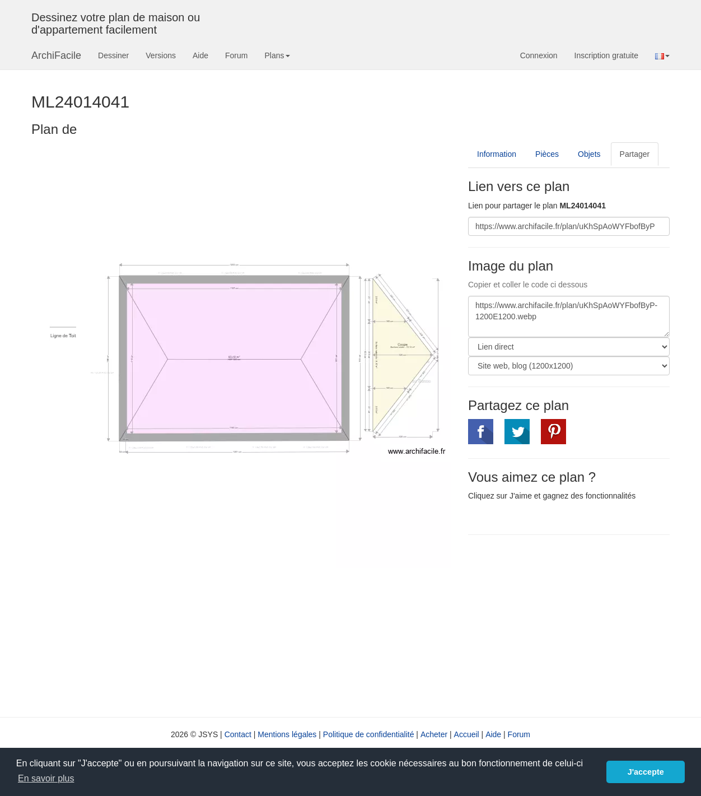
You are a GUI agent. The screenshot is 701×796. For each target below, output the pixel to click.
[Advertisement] (562, 624)
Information (496, 154)
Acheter (433, 734)
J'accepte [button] (646, 771)
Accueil (466, 734)
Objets (589, 154)
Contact (238, 734)
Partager (635, 154)
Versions (161, 55)
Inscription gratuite (606, 55)
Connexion (539, 55)
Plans (276, 55)
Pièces (547, 154)
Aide (200, 55)
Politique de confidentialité (368, 734)
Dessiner (113, 55)
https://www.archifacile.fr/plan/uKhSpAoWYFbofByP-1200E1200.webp (569, 316)
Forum (236, 55)
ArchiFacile (56, 55)
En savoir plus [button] (46, 778)
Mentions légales (287, 734)
